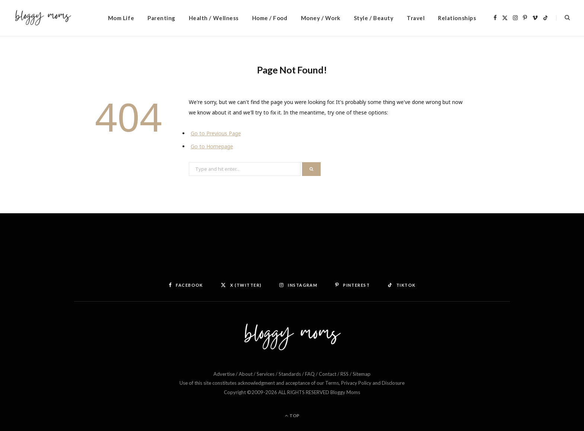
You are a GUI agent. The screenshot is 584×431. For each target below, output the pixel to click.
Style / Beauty (373, 18)
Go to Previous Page (216, 133)
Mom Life (121, 18)
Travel (416, 18)
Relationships (457, 18)
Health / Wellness (214, 18)
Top (292, 415)
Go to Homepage (212, 146)
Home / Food (270, 18)
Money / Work (320, 18)
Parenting (161, 18)
